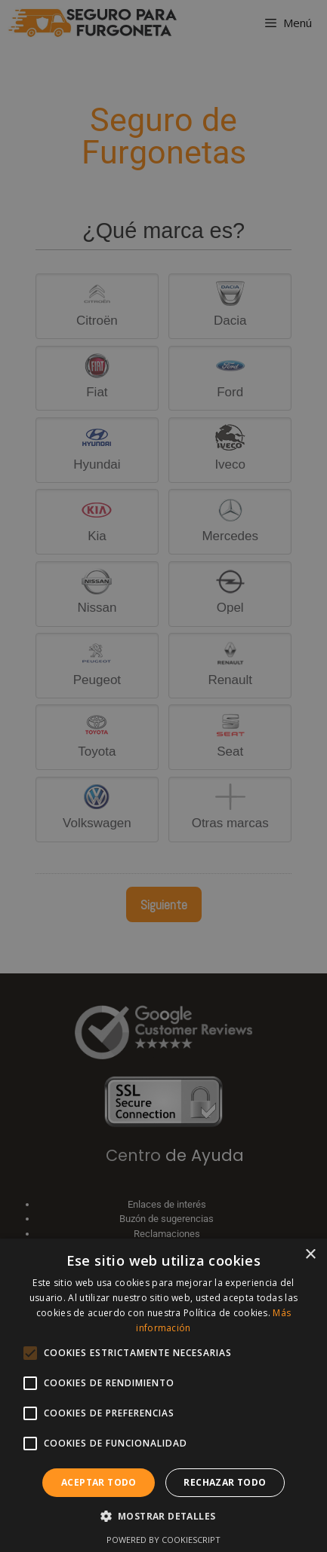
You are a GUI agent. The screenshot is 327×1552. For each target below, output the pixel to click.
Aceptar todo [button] (99, 1482)
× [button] (310, 1254)
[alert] (163, 776)
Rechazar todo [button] (225, 1482)
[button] (164, 1515)
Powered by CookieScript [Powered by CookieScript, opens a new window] (163, 1539)
